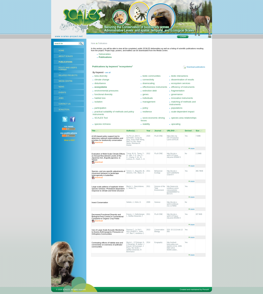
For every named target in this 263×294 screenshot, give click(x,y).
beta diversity (100, 76)
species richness (102, 124)
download (99, 142)
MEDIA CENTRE (66, 81)
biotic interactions (179, 76)
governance (177, 94)
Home (93, 43)
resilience (147, 111)
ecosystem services (180, 83)
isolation (98, 101)
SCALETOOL (64, 110)
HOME (61, 50)
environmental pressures (106, 90)
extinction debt (150, 90)
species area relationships (183, 118)
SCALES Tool (101, 118)
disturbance (100, 83)
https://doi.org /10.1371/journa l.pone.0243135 (173, 138)
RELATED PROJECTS (68, 75)
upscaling (175, 124)
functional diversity (103, 94)
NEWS (61, 87)
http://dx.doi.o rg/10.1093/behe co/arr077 (173, 173)
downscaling (149, 83)
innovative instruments (182, 98)
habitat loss (100, 98)
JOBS (61, 98)
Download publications (194, 67)
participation (100, 108)
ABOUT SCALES (66, 56)
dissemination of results (182, 79)
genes (145, 94)
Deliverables (105, 54)
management (149, 101)
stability (146, 124)
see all (108, 72)
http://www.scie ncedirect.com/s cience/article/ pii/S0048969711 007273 (173, 190)
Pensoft (205, 289)
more (191, 148)
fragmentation (178, 90)
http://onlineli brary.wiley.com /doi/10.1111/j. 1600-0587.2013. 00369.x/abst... (174, 246)
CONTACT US (65, 104)
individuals (148, 98)
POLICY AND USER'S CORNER (68, 69)
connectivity (148, 79)
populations (176, 108)
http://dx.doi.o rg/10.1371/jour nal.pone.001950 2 (174, 216)
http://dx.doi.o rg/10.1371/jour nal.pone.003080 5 (174, 155)
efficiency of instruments (183, 87)
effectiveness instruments (155, 87)
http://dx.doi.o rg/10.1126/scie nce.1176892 (172, 204)
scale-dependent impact (182, 111)
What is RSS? (69, 140)
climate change (101, 79)
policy (145, 108)
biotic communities (152, 76)
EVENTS (62, 92)
